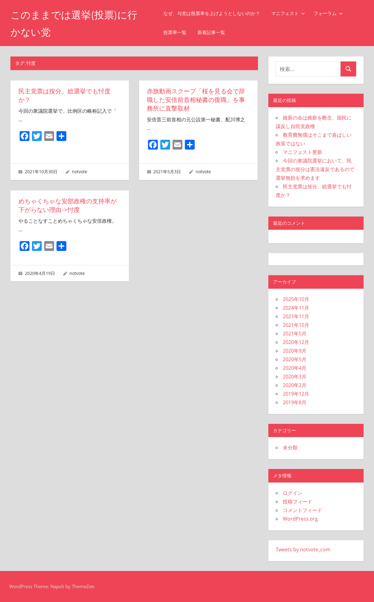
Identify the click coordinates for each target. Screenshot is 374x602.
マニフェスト (288, 13)
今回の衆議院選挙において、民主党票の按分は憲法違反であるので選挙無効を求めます (315, 169)
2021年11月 (296, 316)
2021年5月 (294, 333)
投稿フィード (297, 501)
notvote (79, 171)
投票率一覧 (174, 32)
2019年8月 (294, 402)
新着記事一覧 (211, 32)
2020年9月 (294, 350)
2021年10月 (296, 325)
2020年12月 (296, 342)
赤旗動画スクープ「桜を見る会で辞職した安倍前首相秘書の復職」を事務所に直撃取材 (196, 100)
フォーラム (328, 13)
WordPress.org (300, 518)
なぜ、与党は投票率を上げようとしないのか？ (211, 13)
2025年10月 (296, 299)
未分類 (290, 447)
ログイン (292, 493)
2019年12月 (296, 393)
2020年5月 (294, 359)
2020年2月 (294, 385)
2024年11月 (296, 307)
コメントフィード (302, 510)
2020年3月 (294, 376)
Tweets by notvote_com (303, 549)
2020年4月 (294, 368)
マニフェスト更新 (302, 152)
